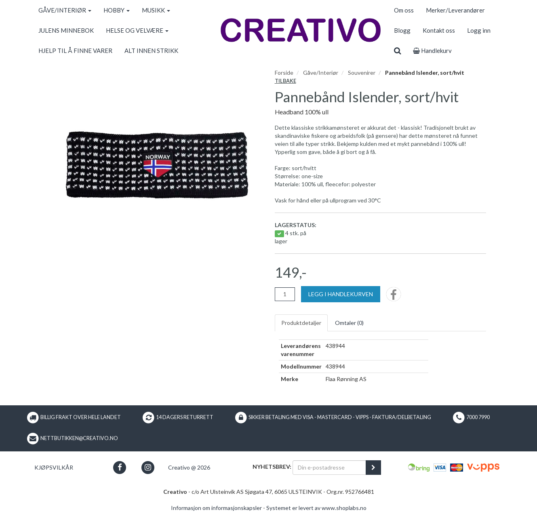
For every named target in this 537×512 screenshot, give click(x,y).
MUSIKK (156, 10)
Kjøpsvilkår (53, 467)
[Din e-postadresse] (329, 467)
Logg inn (479, 30)
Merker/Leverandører (455, 10)
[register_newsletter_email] (373, 467)
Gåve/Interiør (320, 72)
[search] (397, 50)
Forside (284, 72)
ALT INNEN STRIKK (151, 50)
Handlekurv (432, 50)
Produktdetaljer (301, 322)
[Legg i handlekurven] (340, 294)
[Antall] (285, 294)
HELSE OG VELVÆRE (137, 30)
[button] (119, 467)
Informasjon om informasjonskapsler (216, 507)
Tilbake (285, 81)
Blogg (402, 30)
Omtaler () (349, 322)
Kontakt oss (439, 30)
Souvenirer (361, 72)
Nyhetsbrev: (272, 466)
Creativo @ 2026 (189, 467)
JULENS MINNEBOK (66, 30)
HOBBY (116, 10)
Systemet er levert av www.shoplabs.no (316, 507)
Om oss (404, 10)
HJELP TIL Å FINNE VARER (75, 50)
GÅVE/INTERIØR (64, 10)
